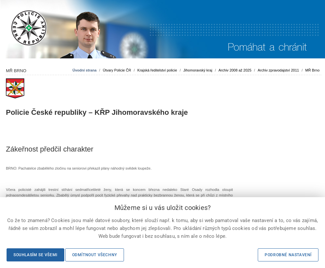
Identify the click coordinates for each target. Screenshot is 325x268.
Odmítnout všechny (94, 255)
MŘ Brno (312, 70)
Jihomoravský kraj (197, 70)
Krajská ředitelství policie (157, 70)
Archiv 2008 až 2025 (234, 70)
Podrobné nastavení (288, 255)
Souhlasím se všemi (35, 255)
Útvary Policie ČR (117, 70)
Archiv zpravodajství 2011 (278, 70)
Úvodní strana (84, 70)
